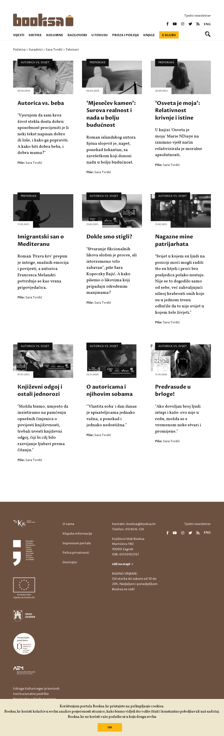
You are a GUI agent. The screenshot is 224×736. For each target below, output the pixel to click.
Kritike (35, 35)
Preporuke (97, 62)
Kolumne (54, 35)
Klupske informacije (77, 534)
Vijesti (18, 35)
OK (110, 727)
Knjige (149, 35)
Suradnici (36, 50)
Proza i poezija (125, 35)
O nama (68, 524)
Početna (19, 50)
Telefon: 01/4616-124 (128, 529)
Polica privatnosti (76, 553)
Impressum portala (77, 543)
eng (207, 24)
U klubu (169, 35)
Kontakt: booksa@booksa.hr (134, 524)
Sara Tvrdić (54, 50)
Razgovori (77, 35)
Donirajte (70, 562)
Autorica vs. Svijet (35, 62)
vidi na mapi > (122, 564)
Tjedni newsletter (197, 16)
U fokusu (99, 35)
